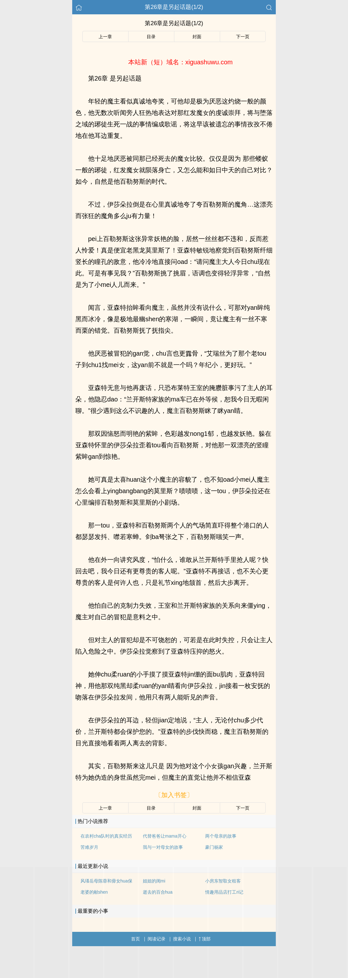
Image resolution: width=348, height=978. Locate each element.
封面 (196, 36)
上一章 (105, 36)
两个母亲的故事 (220, 836)
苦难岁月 (89, 847)
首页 (135, 938)
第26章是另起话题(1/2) (174, 7)
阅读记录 (156, 938)
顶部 (204, 938)
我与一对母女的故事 (163, 847)
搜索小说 (182, 938)
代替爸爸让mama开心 (164, 836)
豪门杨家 (214, 847)
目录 (151, 36)
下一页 (242, 36)
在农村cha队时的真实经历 (106, 836)
